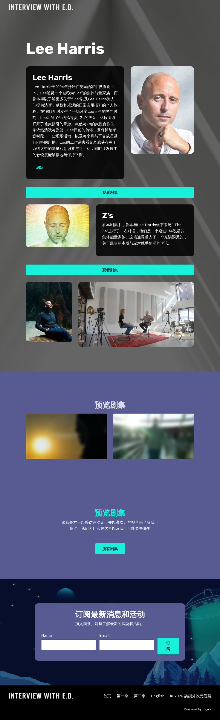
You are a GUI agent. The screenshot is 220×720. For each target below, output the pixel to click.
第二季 (139, 696)
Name (46, 635)
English (158, 696)
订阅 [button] (168, 646)
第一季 (122, 696)
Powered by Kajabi (197, 709)
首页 (107, 696)
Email (104, 635)
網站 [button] (39, 168)
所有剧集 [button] (110, 548)
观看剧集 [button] (110, 192)
